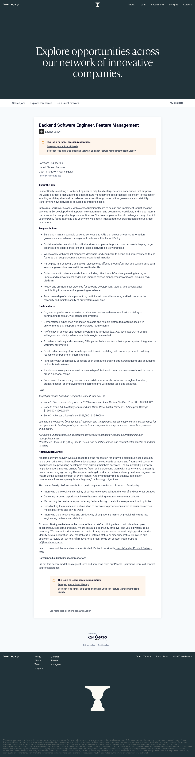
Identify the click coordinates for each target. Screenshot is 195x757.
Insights (173, 4)
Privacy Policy (162, 656)
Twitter (54, 660)
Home (37, 656)
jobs (19, 103)
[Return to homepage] (11, 4)
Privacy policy (89, 645)
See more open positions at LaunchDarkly (70, 611)
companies (41, 103)
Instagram (56, 664)
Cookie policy (103, 645)
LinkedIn (55, 656)
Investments (157, 4)
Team (142, 4)
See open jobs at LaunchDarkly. (62, 146)
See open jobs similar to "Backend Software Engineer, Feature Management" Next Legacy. (91, 151)
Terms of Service (143, 656)
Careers (187, 4)
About (131, 4)
